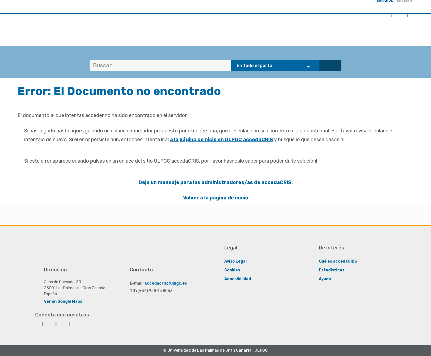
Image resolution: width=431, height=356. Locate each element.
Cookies (232, 270)
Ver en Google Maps (63, 301)
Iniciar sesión (392, 15)
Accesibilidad (237, 279)
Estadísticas (331, 270)
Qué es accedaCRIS (338, 261)
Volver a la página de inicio (215, 198)
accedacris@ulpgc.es (165, 283)
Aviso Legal (235, 261)
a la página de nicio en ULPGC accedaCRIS (221, 140)
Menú (407, 15)
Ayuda (325, 279)
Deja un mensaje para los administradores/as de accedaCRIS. (216, 182)
